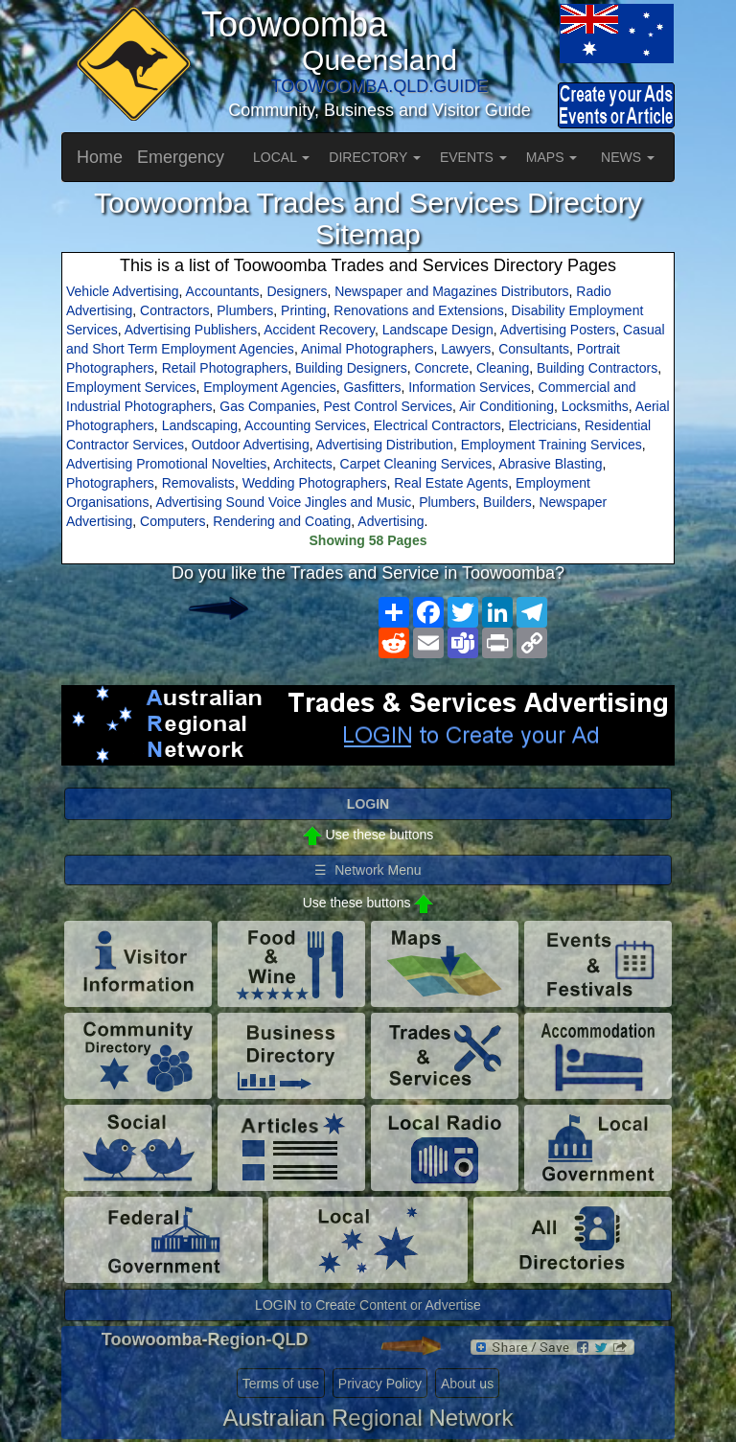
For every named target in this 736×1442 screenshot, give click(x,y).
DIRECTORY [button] (375, 157)
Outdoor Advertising (251, 444)
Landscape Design (438, 329)
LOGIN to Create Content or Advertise (368, 1305)
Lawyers (466, 348)
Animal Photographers (367, 348)
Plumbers (245, 310)
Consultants (533, 348)
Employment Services (131, 387)
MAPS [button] (552, 157)
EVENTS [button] (473, 157)
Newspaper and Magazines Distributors (451, 291)
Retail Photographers (225, 368)
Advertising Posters (558, 329)
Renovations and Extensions (418, 310)
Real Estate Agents (451, 483)
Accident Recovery (319, 329)
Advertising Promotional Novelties (166, 463)
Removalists (198, 483)
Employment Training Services (551, 444)
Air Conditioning (506, 406)
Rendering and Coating (282, 521)
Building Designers (351, 368)
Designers (296, 291)
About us (467, 1383)
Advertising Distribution (384, 444)
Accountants (223, 291)
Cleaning (502, 368)
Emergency (180, 157)
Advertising (390, 521)
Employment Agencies (269, 387)
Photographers (110, 483)
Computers (172, 521)
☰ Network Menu (367, 870)
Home (100, 157)
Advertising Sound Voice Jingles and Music (283, 502)
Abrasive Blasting (550, 463)
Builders (507, 502)
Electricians (543, 425)
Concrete (441, 368)
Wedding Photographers (314, 483)
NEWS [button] (628, 157)
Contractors (174, 310)
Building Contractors (597, 368)
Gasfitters (372, 387)
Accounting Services (305, 425)
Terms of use (280, 1383)
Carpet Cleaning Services (416, 463)
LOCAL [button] (281, 157)
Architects (302, 463)
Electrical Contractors (437, 425)
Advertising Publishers (191, 329)
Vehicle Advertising (122, 291)
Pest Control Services (388, 406)
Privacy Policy (380, 1383)
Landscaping (200, 425)
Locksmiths (595, 406)
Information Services (469, 387)
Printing (303, 310)
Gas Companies (267, 406)
